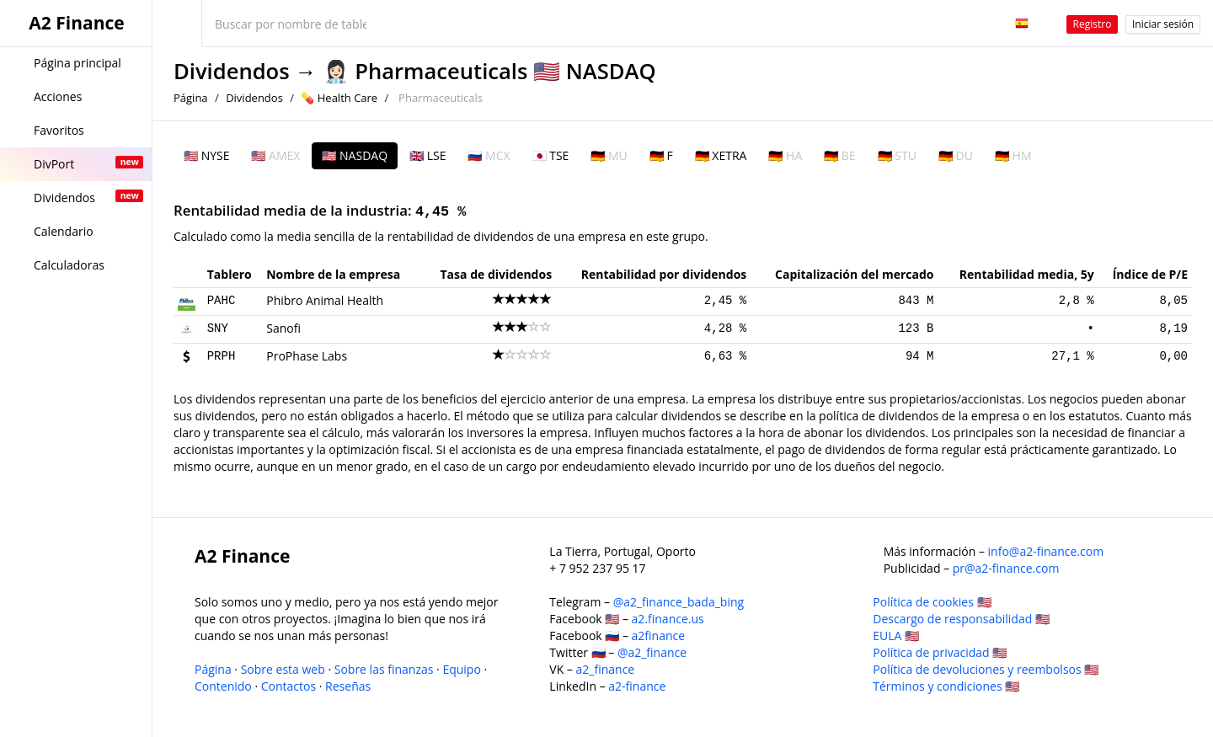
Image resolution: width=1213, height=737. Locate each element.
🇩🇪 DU (955, 155)
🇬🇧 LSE (427, 155)
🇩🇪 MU (608, 155)
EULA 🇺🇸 (896, 636)
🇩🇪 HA (785, 155)
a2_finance (605, 669)
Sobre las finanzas (384, 669)
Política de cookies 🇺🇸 (932, 602)
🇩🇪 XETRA (721, 155)
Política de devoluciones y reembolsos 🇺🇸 (985, 669)
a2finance (659, 636)
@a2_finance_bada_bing (678, 602)
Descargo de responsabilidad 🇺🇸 (961, 619)
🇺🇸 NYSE (206, 155)
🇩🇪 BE (839, 155)
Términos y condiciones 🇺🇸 (946, 686)
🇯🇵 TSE (550, 155)
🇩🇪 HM (1013, 155)
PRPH (221, 356)
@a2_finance (652, 652)
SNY (217, 328)
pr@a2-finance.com (1006, 568)
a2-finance (636, 686)
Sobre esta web (283, 669)
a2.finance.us (668, 619)
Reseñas (348, 686)
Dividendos (232, 71)
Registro (1092, 24)
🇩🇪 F (661, 155)
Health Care (347, 97)
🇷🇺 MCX (489, 155)
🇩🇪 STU (897, 155)
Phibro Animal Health (324, 300)
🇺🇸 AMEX (275, 155)
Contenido (223, 686)
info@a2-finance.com (1046, 551)
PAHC (221, 300)
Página (191, 97)
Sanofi (283, 328)
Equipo (461, 669)
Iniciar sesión (1163, 24)
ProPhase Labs (306, 356)
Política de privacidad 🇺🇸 (940, 652)
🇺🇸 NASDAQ (354, 155)
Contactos (288, 686)
